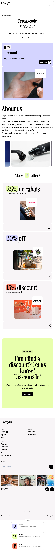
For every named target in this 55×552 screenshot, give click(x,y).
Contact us (27, 394)
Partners (4, 444)
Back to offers (6, 16)
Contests (4, 450)
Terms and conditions (6, 516)
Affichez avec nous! (7, 455)
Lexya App (4, 432)
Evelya (3, 437)
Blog (2, 453)
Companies (32, 435)
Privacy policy (50, 516)
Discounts (4, 447)
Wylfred (3, 435)
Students (31, 432)
